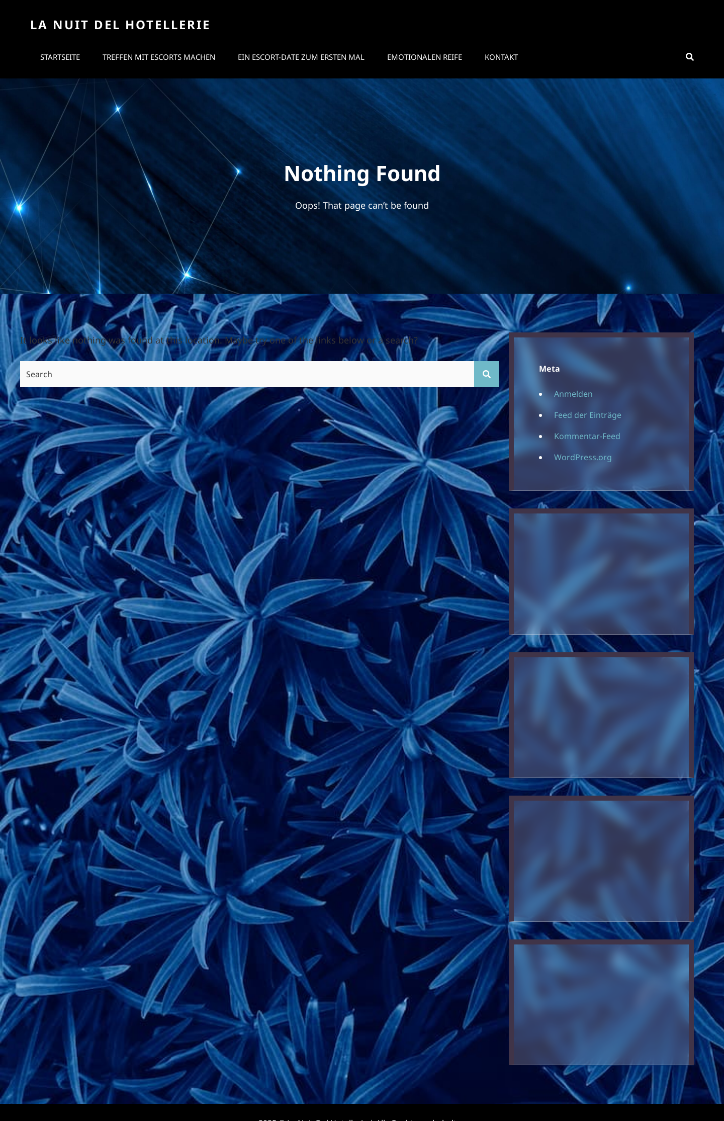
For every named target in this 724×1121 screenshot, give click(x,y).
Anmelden (573, 393)
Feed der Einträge (587, 414)
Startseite (60, 57)
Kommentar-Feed (587, 436)
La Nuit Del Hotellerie (120, 24)
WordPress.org (583, 457)
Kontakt (501, 57)
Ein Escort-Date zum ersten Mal (301, 57)
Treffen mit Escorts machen (159, 57)
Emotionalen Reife (424, 57)
